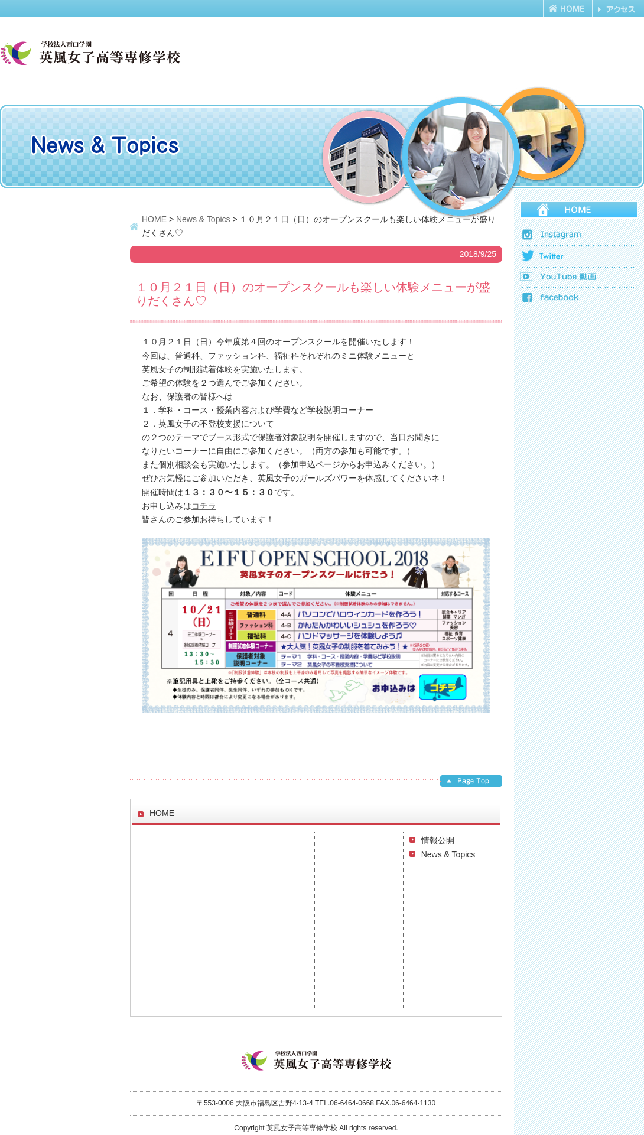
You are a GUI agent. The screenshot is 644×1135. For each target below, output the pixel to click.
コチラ (203, 505)
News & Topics (448, 854)
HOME (154, 219)
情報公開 (437, 840)
